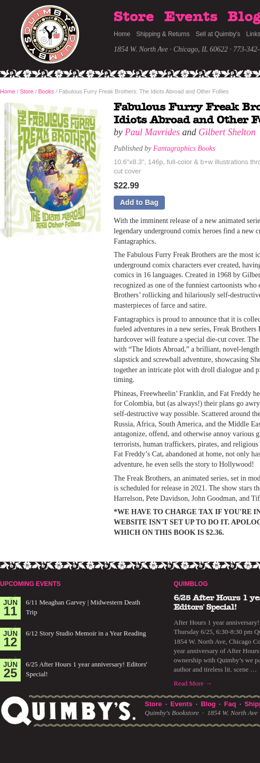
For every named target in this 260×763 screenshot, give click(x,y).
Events (191, 17)
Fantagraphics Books (184, 148)
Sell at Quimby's (217, 34)
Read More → (193, 683)
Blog (208, 704)
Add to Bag (139, 202)
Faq (230, 704)
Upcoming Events (30, 583)
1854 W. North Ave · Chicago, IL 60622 (171, 49)
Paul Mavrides (152, 132)
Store (134, 17)
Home (122, 34)
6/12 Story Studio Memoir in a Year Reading (86, 633)
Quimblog (191, 583)
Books (46, 91)
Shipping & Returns (163, 34)
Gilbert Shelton (227, 132)
